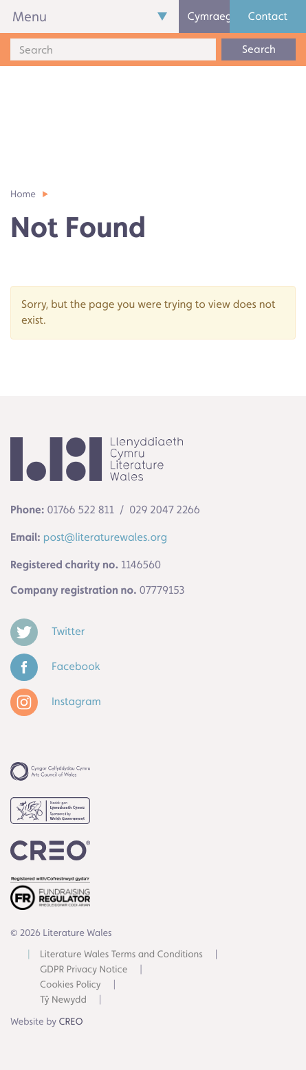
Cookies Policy (70, 984)
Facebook (55, 666)
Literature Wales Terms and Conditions (121, 954)
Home (23, 194)
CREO (71, 1021)
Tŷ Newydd (63, 999)
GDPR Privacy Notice (83, 969)
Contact (268, 16)
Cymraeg (209, 16)
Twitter (47, 631)
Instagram (55, 701)
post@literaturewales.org (105, 537)
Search (259, 49)
